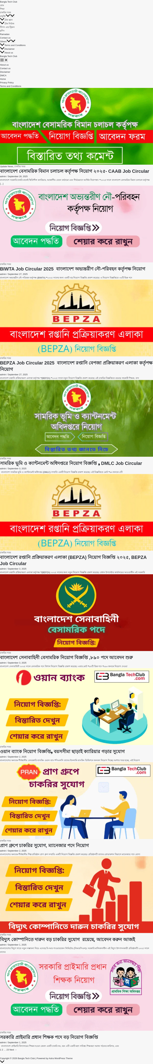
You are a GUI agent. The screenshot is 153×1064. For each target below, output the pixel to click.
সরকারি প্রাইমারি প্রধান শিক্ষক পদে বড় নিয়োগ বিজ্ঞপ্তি (49, 1037)
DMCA (3, 75)
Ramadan (4, 34)
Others (5, 41)
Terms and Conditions (13, 45)
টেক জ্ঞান (6, 20)
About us (6, 52)
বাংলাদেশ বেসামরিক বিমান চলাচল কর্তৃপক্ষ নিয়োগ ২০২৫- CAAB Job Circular (74, 171)
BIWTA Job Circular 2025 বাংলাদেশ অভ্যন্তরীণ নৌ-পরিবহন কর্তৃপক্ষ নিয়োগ (72, 268)
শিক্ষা (2, 9)
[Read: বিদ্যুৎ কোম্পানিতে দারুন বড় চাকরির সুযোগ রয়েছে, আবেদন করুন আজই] (76, 894)
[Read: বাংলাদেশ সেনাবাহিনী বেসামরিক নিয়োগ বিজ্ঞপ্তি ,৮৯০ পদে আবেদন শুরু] (76, 612)
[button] (8, 16)
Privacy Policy (7, 82)
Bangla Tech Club (8, 2)
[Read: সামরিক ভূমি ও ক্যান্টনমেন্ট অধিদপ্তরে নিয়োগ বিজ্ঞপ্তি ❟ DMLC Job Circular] (76, 418)
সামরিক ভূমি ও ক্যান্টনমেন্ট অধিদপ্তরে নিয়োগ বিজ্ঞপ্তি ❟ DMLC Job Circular (71, 463)
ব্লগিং (2, 30)
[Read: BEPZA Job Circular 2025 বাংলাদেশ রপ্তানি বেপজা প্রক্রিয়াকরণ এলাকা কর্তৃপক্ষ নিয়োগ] (76, 318)
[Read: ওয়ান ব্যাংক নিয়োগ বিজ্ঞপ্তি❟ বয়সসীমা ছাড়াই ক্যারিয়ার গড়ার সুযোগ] (76, 706)
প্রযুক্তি (5, 16)
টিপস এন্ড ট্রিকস (7, 27)
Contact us (5, 38)
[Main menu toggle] (4, 60)
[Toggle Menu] (12, 16)
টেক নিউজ (7, 23)
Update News (6, 166)
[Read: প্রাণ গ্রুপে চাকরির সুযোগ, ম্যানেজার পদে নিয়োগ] (76, 800)
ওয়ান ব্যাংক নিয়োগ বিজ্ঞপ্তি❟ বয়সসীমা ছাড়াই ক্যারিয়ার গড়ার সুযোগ (62, 751)
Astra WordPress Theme (61, 1058)
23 (7, 1049)
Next (13, 1049)
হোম (2, 5)
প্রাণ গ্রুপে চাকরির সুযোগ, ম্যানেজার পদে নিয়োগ (44, 845)
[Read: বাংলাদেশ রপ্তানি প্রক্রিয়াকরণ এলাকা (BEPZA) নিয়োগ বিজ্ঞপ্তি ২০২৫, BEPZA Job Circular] (76, 512)
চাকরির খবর (5, 12)
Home (3, 79)
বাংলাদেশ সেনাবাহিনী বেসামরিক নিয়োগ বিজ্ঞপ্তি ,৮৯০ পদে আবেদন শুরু (66, 657)
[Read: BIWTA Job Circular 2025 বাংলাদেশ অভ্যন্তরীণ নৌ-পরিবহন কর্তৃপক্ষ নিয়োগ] (76, 224)
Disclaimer (7, 49)
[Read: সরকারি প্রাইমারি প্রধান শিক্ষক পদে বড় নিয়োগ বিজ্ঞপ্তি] (76, 992)
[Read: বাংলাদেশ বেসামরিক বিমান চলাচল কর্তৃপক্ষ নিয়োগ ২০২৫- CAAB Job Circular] (76, 126)
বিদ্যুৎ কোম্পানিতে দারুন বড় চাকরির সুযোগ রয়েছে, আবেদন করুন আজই (67, 939)
